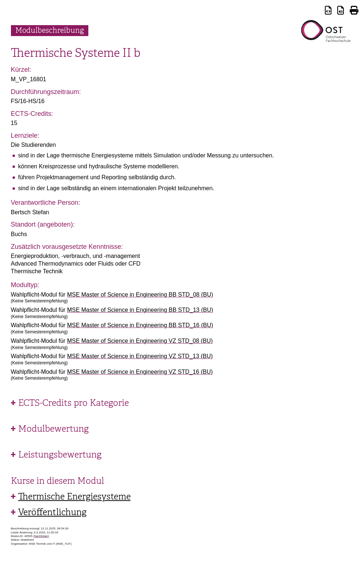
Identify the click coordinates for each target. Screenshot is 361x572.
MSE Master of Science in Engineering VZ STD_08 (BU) (140, 341)
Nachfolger (41, 536)
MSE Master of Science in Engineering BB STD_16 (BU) (140, 325)
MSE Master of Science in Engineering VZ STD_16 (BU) (140, 372)
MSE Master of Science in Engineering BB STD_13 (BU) (140, 310)
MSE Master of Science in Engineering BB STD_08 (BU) (140, 294)
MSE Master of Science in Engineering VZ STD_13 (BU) (140, 356)
